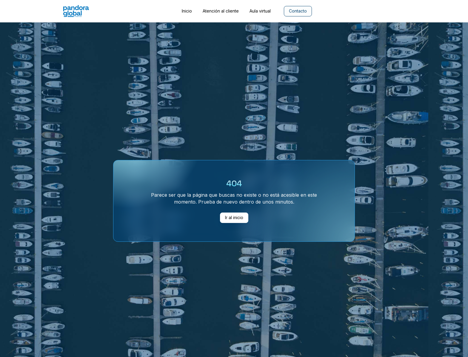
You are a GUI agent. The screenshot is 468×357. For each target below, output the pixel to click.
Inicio (187, 11)
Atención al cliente (221, 11)
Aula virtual (260, 11)
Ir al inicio (234, 217)
